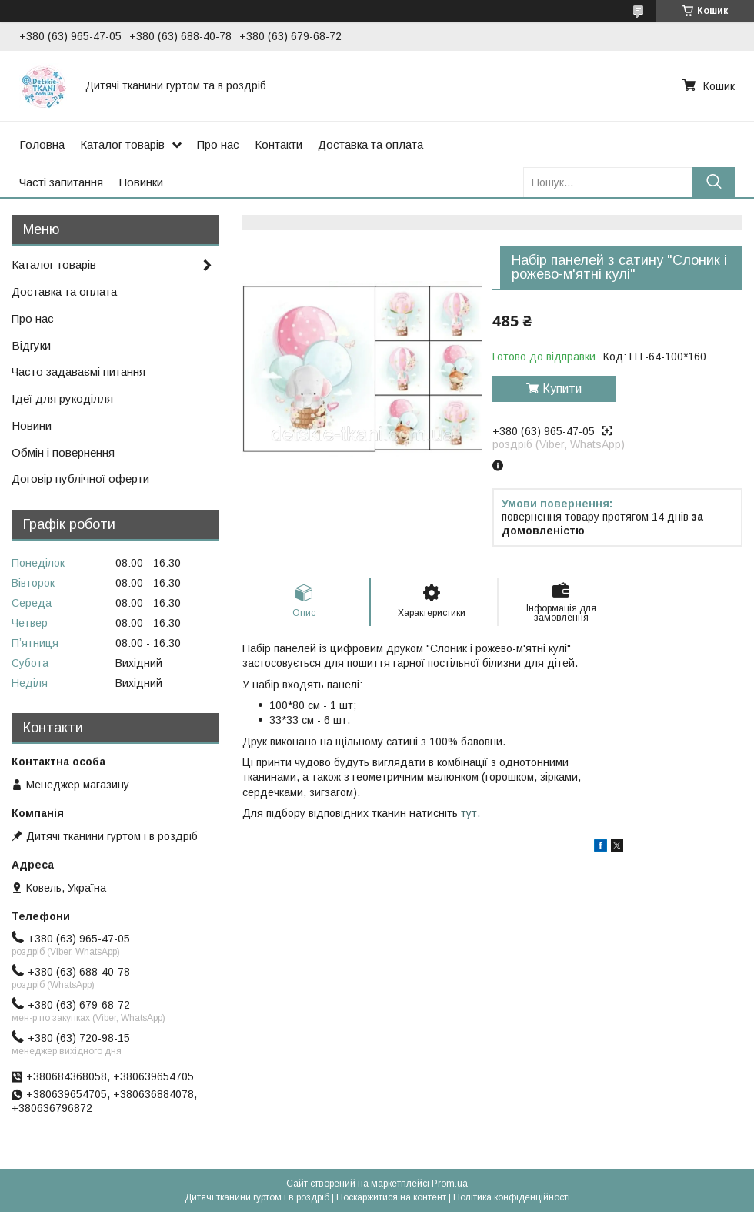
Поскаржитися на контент (391, 1197)
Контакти (278, 144)
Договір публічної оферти (80, 478)
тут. (470, 813)
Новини (32, 425)
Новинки (140, 182)
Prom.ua (450, 1183)
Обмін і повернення (63, 452)
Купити (562, 388)
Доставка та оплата (370, 144)
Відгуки (31, 345)
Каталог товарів (122, 144)
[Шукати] (713, 182)
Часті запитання (61, 182)
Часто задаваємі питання (78, 371)
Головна (42, 144)
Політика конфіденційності (511, 1197)
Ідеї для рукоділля (62, 398)
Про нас (218, 144)
